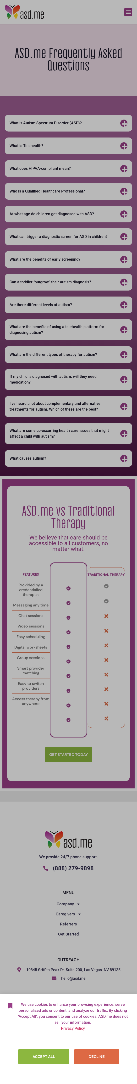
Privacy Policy (73, 1044)
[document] (68, 542)
